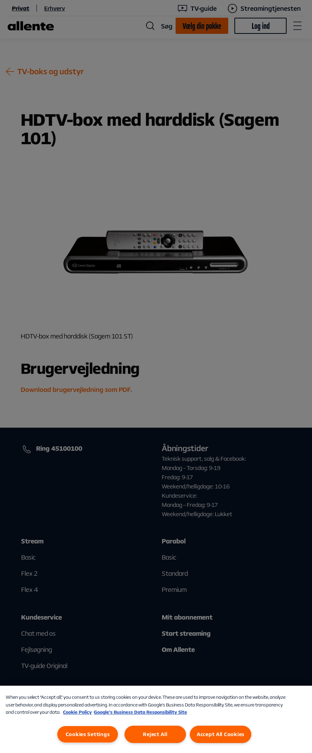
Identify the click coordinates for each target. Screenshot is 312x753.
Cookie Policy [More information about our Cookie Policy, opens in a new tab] (77, 712)
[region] (156, 719)
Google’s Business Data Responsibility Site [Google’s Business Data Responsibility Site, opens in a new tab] (140, 712)
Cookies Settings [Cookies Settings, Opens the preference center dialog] (88, 734)
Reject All (155, 734)
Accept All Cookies (220, 734)
